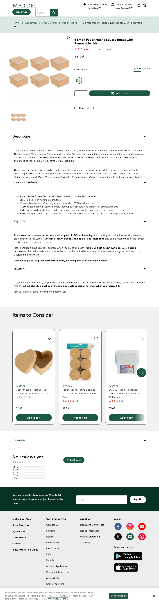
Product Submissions (57, 572)
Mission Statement (90, 536)
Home (16, 22)
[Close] (154, 595)
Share (84, 108)
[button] (79, 136)
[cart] (145, 6)
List (147, 69)
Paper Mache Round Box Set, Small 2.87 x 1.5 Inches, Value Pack (79, 393)
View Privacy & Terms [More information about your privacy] (57, 599)
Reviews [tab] (18, 440)
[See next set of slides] (141, 372)
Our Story (85, 542)
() (29, 397)
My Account (19, 531)
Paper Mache (69, 22)
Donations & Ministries (92, 524)
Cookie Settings (118, 596)
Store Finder (19, 537)
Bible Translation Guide (25, 549)
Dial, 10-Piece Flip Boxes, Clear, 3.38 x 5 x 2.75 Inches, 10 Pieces (125, 393)
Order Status (53, 542)
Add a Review (74, 460)
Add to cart (120, 93)
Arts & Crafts (49, 22)
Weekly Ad (21, 12)
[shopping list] (139, 6)
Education (31, 22)
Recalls (50, 560)
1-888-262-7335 (21, 519)
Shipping (29, 260)
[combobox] (42, 12)
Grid (137, 69)
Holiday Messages (89, 530)
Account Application (57, 566)
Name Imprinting (55, 584)
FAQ (48, 554)
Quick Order (53, 548)
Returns (27, 291)
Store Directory (20, 525)
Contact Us (52, 524)
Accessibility (52, 578)
